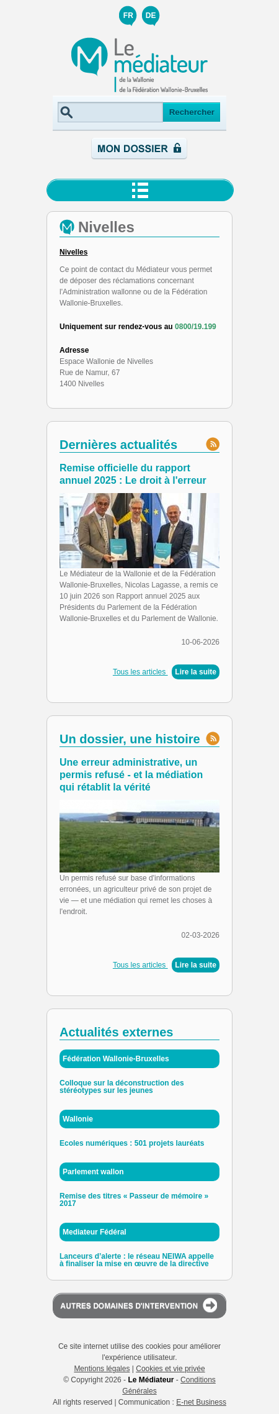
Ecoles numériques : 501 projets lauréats (132, 1143)
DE (151, 15)
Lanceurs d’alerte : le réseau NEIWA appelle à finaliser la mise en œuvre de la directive (137, 1260)
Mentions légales (102, 1368)
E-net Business (201, 1402)
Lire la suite (195, 672)
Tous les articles (140, 672)
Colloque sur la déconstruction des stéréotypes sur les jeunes (122, 1087)
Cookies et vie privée (170, 1368)
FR (128, 15)
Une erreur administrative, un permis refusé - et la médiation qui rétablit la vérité (131, 774)
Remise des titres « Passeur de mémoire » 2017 (134, 1200)
